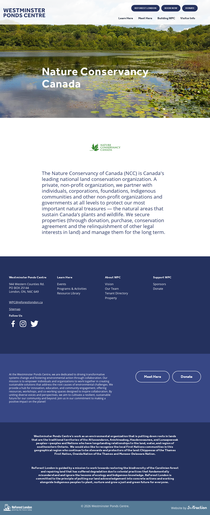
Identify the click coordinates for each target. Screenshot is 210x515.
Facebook (106, 8)
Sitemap (14, 309)
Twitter (124, 8)
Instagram (115, 8)
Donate (189, 8)
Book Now (171, 8)
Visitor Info (187, 18)
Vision (109, 284)
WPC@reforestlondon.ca (26, 302)
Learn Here (125, 18)
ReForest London (145, 8)
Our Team (112, 289)
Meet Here (145, 18)
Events (61, 284)
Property (111, 298)
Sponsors (159, 284)
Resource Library (68, 293)
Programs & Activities (72, 289)
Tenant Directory (116, 293)
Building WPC (166, 18)
